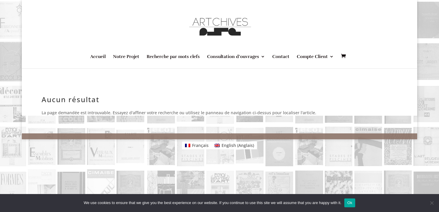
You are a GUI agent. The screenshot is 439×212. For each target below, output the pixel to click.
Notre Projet (126, 56)
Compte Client (312, 56)
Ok (349, 203)
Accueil (98, 56)
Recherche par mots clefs (173, 56)
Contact (280, 56)
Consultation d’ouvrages (233, 56)
